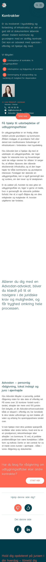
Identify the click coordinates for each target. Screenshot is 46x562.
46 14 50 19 (12, 107)
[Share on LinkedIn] (28, 529)
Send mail (23, 116)
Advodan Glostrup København (19, 113)
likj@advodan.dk (13, 110)
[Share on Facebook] (17, 529)
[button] (41, 5)
